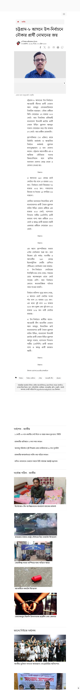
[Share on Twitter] (44, 47)
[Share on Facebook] (40, 47)
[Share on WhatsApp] (49, 47)
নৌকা (40, 378)
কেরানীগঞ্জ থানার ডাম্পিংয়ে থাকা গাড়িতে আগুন (32, 562)
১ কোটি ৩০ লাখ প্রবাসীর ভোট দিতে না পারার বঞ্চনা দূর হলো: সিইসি (38, 434)
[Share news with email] (53, 48)
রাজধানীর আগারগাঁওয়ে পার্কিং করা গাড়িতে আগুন (31, 454)
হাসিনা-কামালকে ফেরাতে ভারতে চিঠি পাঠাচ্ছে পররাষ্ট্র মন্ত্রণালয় (36, 461)
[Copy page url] (62, 47)
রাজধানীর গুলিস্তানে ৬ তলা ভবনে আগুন (28, 441)
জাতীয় (23, 22)
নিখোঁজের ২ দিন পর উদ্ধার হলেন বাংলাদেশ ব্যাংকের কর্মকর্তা (35, 506)
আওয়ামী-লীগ (49, 378)
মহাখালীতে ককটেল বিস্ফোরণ (26, 588)
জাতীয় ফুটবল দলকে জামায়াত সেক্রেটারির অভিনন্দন (36, 664)
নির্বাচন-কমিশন (31, 378)
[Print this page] (58, 47)
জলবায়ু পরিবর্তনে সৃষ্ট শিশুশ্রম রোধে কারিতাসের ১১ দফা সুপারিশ (37, 448)
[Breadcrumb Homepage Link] (18, 22)
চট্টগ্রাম (59, 378)
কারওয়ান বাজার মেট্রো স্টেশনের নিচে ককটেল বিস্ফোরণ (35, 537)
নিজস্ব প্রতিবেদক (28, 42)
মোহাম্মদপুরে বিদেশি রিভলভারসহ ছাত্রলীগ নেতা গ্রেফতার (35, 616)
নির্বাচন (21, 378)
